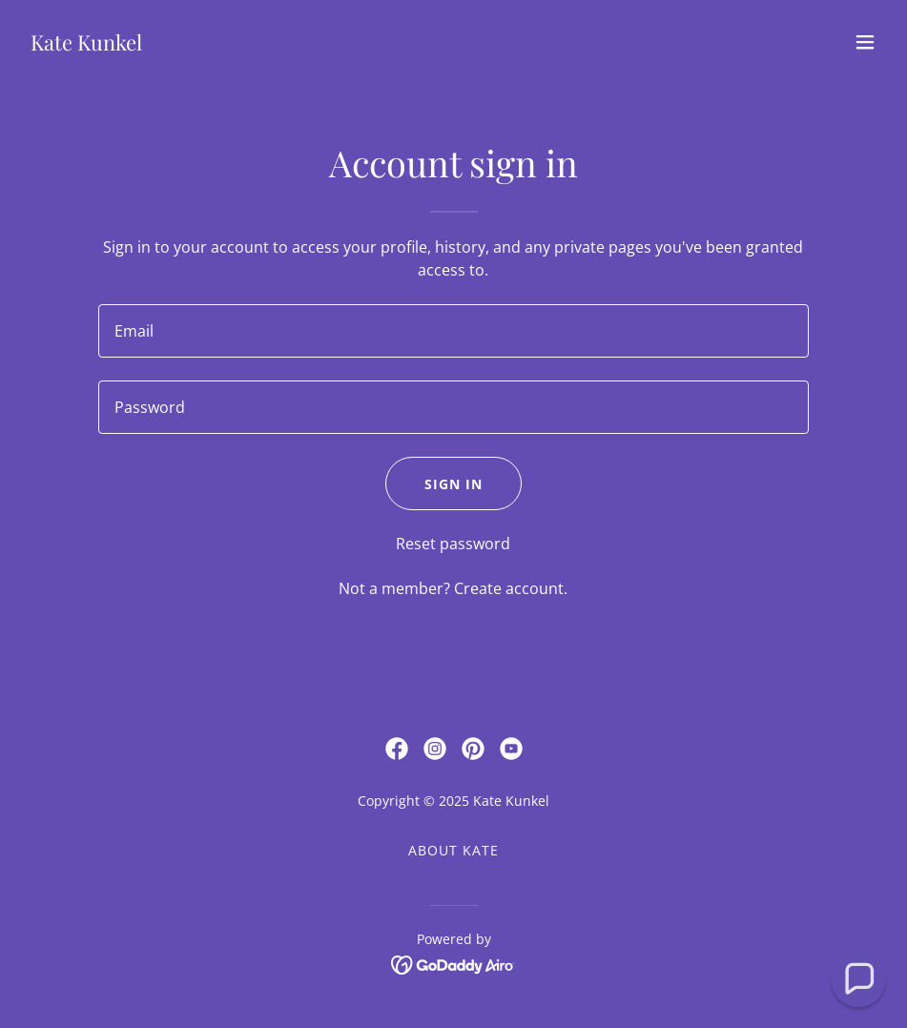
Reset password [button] (453, 543)
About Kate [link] (453, 850)
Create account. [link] (510, 588)
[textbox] (453, 331)
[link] (86, 44)
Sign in (453, 484)
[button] (865, 42)
